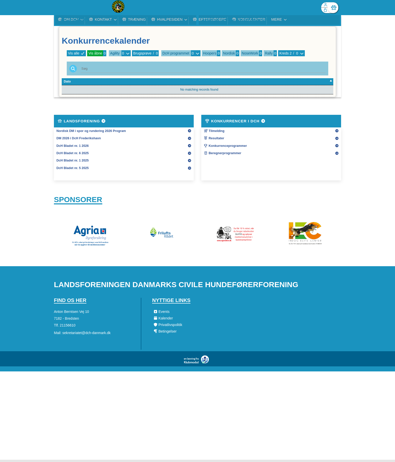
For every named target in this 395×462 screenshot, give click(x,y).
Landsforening (82, 121)
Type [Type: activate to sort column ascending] (212, 81)
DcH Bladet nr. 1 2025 (72, 160)
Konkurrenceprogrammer (225, 146)
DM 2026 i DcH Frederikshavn (78, 138)
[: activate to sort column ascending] (318, 81)
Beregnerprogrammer (222, 153)
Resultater (214, 138)
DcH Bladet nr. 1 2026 (72, 146)
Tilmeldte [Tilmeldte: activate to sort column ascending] (290, 81)
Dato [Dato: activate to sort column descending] (67, 81)
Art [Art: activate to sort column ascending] (260, 81)
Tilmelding (214, 131)
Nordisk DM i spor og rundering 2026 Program (91, 131)
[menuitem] (61, 7)
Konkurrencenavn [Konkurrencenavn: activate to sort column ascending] (165, 81)
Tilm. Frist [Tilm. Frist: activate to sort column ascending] (93, 81)
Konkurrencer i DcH (235, 121)
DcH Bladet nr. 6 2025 (72, 153)
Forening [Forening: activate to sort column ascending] (115, 81)
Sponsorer (78, 200)
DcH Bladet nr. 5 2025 (72, 168)
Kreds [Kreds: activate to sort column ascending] (247, 81)
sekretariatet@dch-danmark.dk (86, 335)
